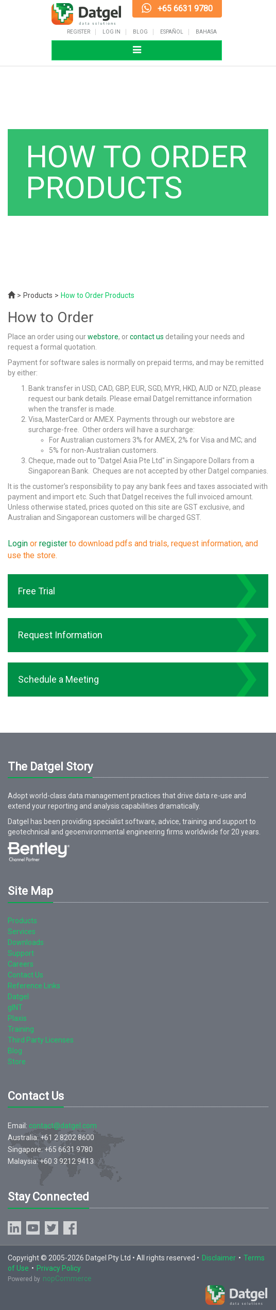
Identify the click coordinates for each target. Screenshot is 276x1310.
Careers (20, 964)
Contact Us (25, 975)
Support (21, 953)
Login (18, 543)
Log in (111, 32)
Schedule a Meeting (58, 679)
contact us (147, 337)
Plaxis (17, 1018)
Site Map (30, 891)
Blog (140, 32)
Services (22, 931)
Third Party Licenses (41, 1040)
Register (78, 32)
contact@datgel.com (63, 1126)
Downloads (26, 942)
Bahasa (206, 32)
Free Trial (36, 591)
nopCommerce (67, 1278)
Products (38, 295)
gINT (15, 1007)
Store (17, 1062)
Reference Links (34, 986)
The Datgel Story (50, 766)
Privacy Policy (59, 1268)
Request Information (60, 634)
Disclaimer (219, 1258)
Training (21, 1029)
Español (171, 32)
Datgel (18, 996)
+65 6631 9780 (185, 8)
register (53, 543)
